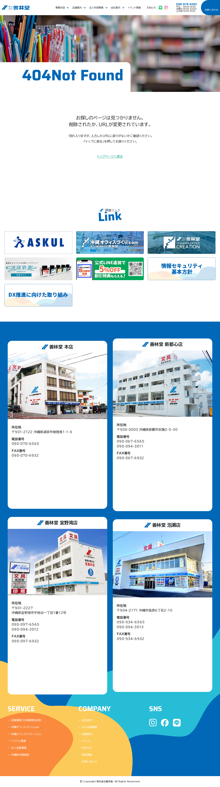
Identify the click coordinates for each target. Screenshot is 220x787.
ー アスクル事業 (17, 741)
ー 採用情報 (85, 754)
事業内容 (60, 7)
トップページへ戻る (110, 156)
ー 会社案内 (85, 720)
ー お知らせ (85, 747)
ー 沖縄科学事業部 (18, 754)
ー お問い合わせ (87, 761)
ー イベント (84, 741)
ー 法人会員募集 (17, 747)
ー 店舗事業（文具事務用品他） (25, 720)
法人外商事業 (96, 7)
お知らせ (151, 7)
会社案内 (115, 7)
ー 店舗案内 (85, 734)
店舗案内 (77, 7)
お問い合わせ (211, 10)
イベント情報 (134, 7)
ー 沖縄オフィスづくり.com (23, 727)
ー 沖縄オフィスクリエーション (25, 734)
